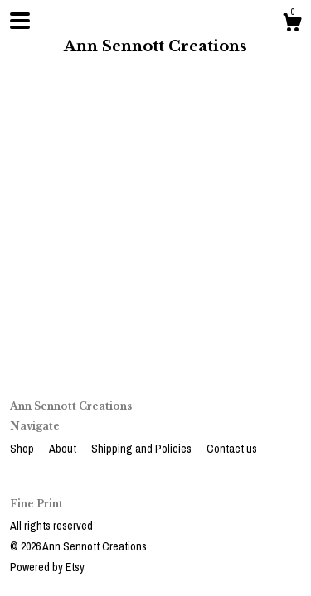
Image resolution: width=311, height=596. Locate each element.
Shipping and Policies (142, 448)
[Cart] (292, 24)
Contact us (232, 448)
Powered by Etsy (47, 567)
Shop (23, 448)
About (64, 448)
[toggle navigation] (20, 20)
